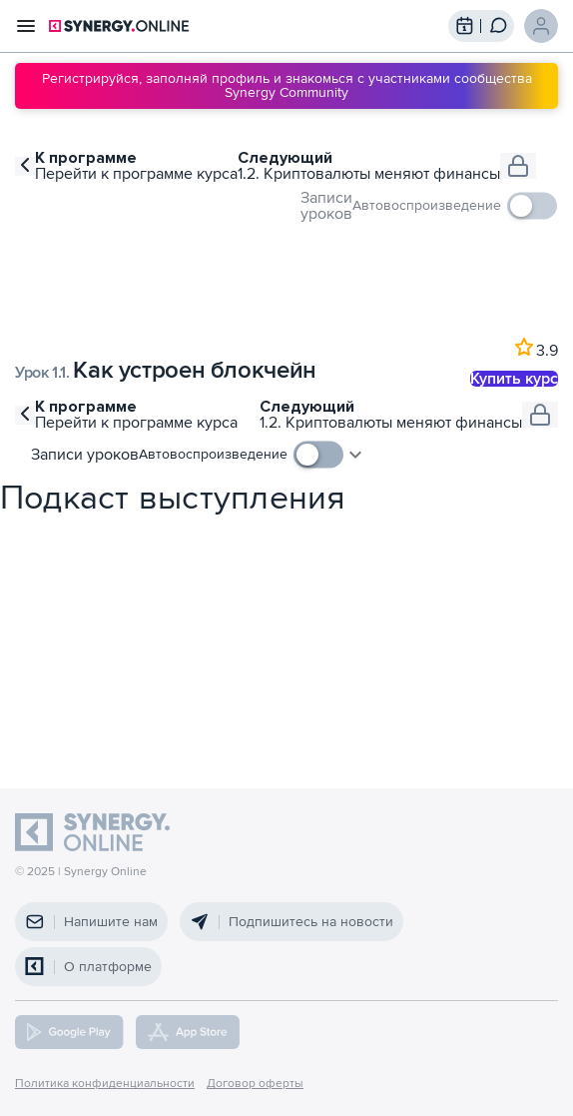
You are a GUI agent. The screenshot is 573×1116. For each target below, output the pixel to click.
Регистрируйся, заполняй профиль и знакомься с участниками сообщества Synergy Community (287, 85)
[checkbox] (454, 206)
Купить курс (514, 379)
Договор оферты (255, 1084)
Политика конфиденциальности (105, 1084)
